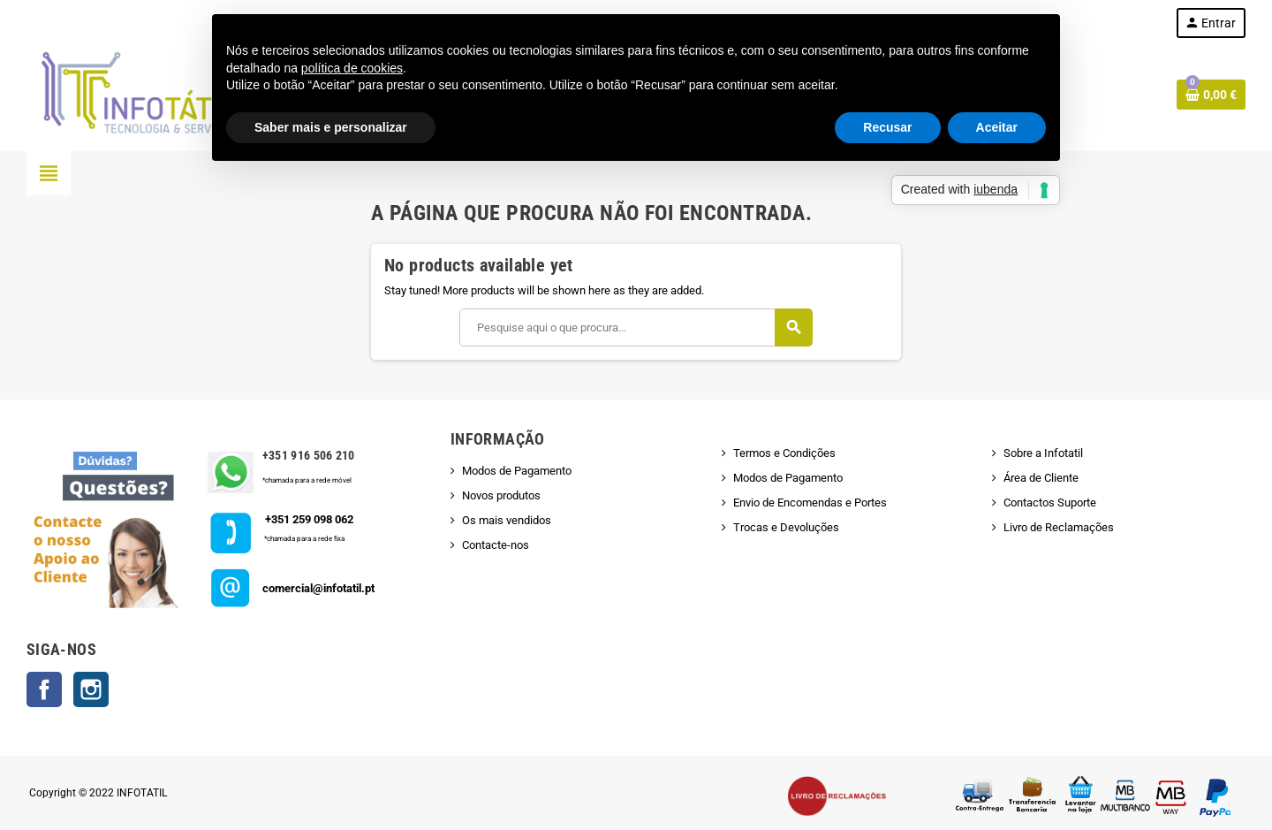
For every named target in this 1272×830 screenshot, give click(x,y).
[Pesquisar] (635, 327)
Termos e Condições (784, 453)
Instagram (91, 689)
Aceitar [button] (997, 127)
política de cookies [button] (352, 68)
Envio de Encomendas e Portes (810, 502)
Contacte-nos (495, 545)
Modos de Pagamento (517, 470)
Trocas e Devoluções (786, 527)
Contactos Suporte (1049, 502)
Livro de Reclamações (1058, 527)
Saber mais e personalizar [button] (330, 127)
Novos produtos (501, 495)
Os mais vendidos (506, 520)
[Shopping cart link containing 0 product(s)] (1211, 95)
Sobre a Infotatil (1043, 453)
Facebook (44, 689)
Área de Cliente (1041, 477)
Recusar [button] (887, 127)
